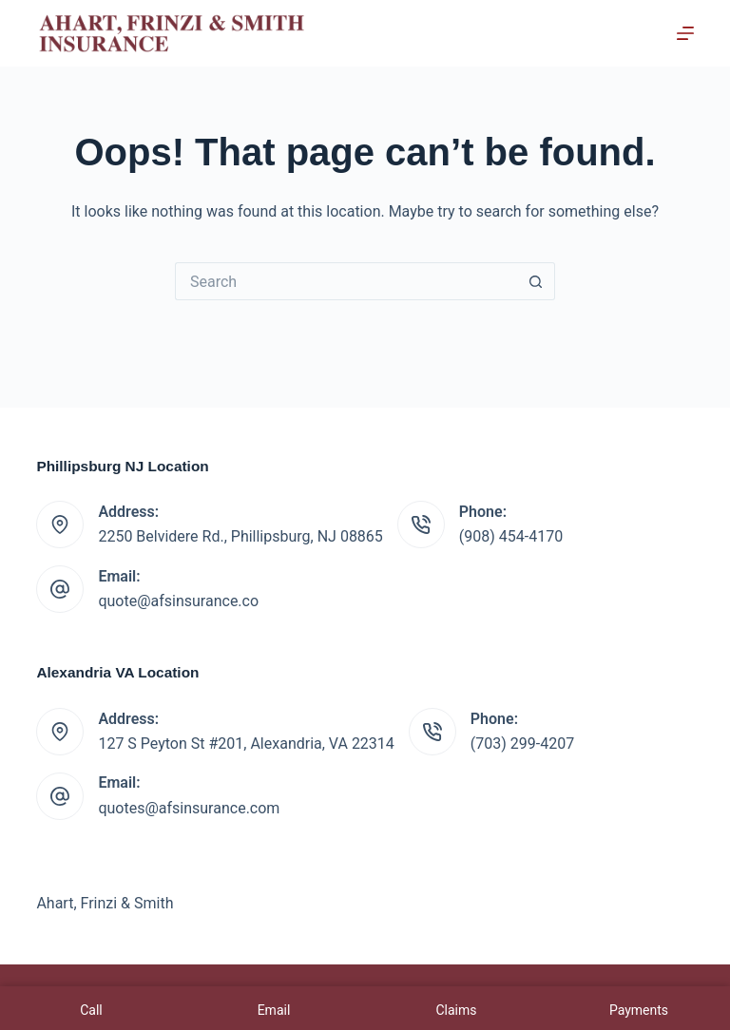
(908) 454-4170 (511, 536)
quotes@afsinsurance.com (188, 808)
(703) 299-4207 (522, 743)
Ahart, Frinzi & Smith (104, 903)
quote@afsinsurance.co (178, 601)
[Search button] (536, 281)
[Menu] (685, 33)
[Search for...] (346, 281)
